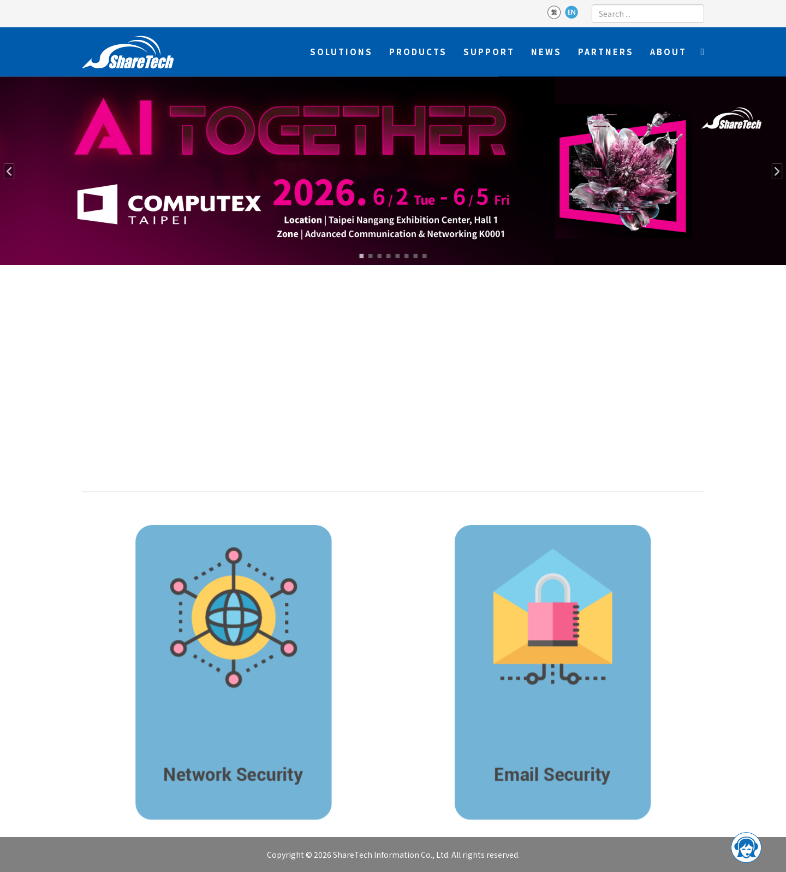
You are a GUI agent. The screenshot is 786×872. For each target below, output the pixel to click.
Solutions (341, 51)
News (546, 51)
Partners (606, 51)
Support (489, 51)
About (668, 51)
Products (418, 51)
